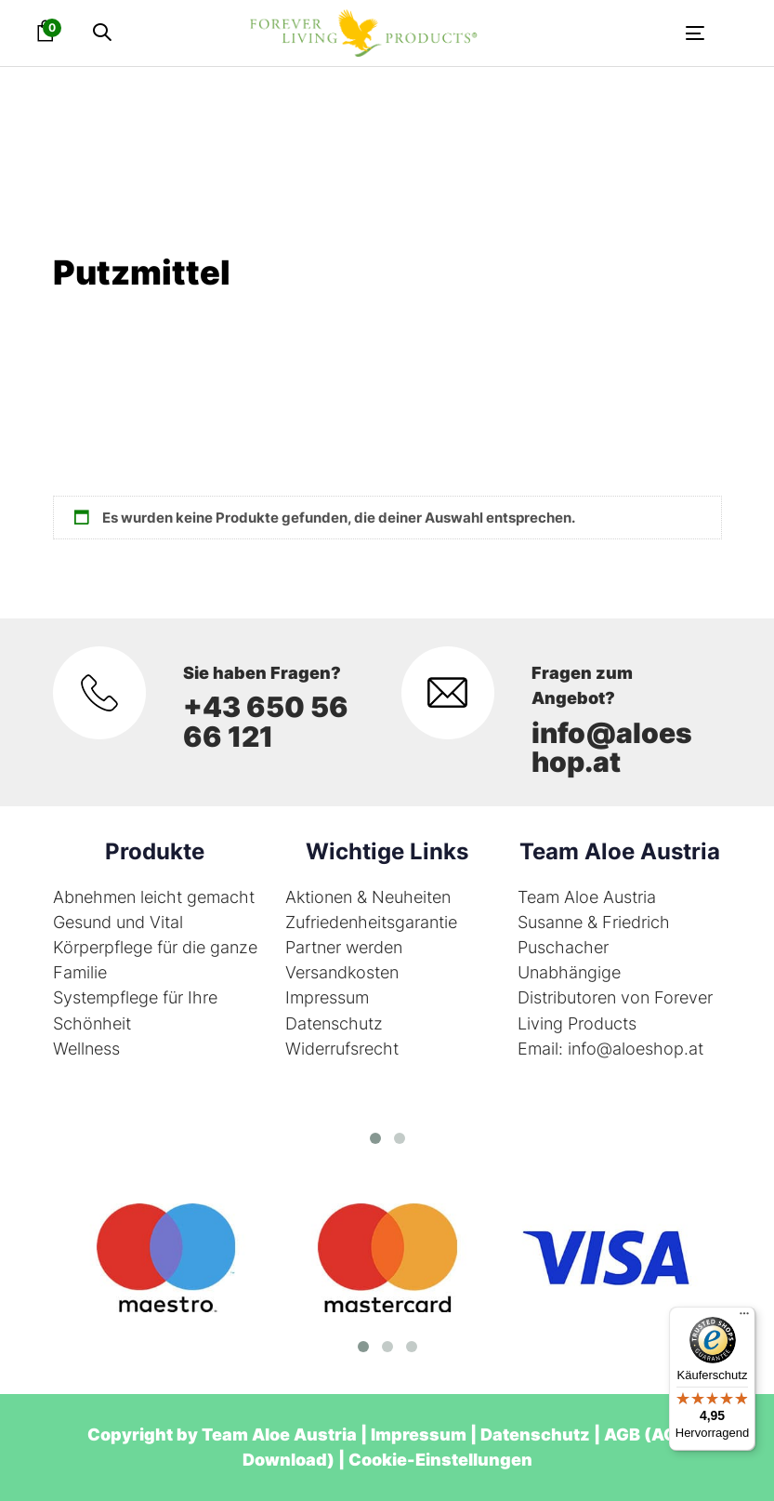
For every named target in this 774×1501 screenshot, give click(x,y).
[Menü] (744, 1318)
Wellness (86, 1048)
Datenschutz (334, 1023)
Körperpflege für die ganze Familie (155, 959)
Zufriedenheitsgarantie (371, 922)
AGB (622, 1434)
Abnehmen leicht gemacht (154, 897)
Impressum (327, 997)
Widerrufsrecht (342, 1048)
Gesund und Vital (118, 922)
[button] (102, 33)
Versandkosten (342, 972)
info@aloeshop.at (611, 747)
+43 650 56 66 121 (265, 721)
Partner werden (343, 947)
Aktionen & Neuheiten (368, 897)
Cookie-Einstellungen (440, 1459)
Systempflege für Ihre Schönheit (135, 1010)
